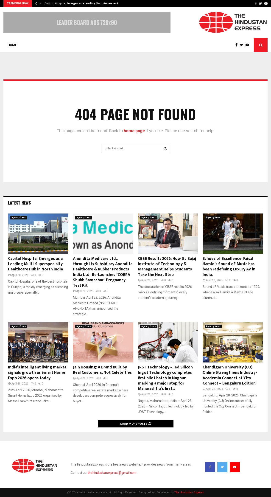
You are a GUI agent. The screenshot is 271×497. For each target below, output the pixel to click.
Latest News (19, 203)
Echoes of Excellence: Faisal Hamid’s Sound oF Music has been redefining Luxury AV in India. (229, 266)
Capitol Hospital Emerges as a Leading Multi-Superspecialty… (85, 3)
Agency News (18, 217)
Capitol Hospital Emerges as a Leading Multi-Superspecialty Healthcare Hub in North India (35, 264)
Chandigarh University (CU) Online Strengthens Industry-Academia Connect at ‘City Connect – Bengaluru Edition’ (230, 375)
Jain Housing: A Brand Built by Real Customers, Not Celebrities (102, 370)
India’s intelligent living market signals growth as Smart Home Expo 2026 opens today (37, 373)
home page (134, 130)
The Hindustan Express (189, 492)
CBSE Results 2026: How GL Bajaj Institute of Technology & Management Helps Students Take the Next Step (167, 266)
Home (12, 45)
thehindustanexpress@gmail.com (112, 473)
